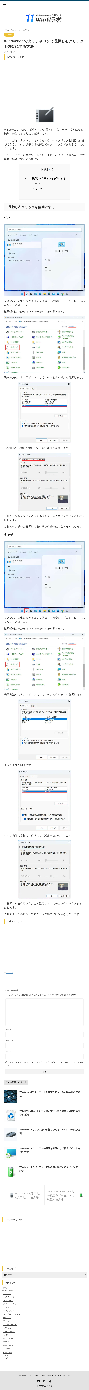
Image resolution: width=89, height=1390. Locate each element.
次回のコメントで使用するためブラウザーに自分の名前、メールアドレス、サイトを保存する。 (44, 1065)
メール (9, 1042)
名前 (8, 1031)
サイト (8, 1053)
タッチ (33, 190)
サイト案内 (34, 1376)
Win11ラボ (44, 1382)
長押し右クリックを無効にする (48, 178)
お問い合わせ (46, 1376)
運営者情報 (22, 1376)
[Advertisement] (44, 79)
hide (50, 169)
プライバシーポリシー (62, 1376)
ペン (31, 184)
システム (9, 974)
